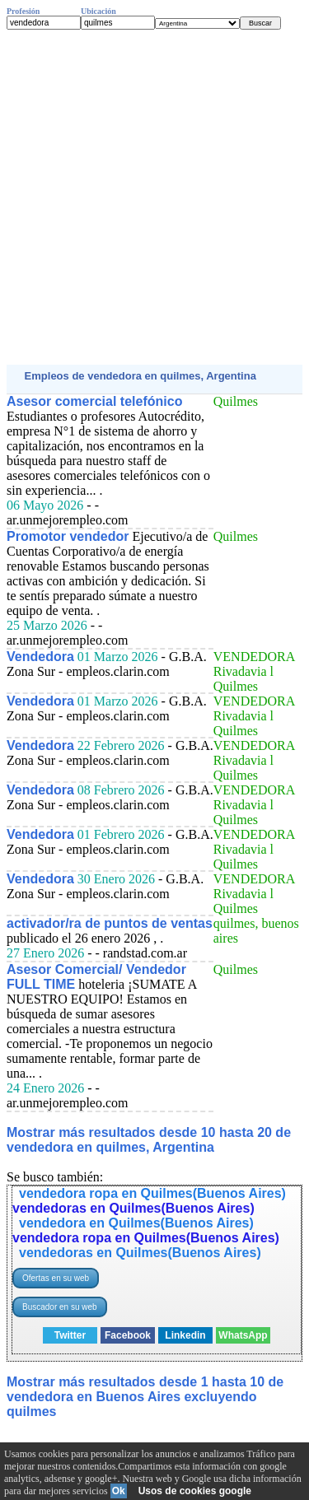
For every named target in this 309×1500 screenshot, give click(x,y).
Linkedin (185, 1335)
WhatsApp (242, 1335)
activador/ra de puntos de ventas (110, 923)
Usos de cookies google (194, 1491)
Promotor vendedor (68, 536)
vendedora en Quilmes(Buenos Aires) (136, 1223)
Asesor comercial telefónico (94, 401)
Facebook (128, 1335)
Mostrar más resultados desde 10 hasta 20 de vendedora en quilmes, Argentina (149, 1139)
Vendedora (40, 657)
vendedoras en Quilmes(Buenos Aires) (133, 1208)
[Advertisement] (154, 197)
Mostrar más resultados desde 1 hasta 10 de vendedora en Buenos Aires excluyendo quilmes (145, 1396)
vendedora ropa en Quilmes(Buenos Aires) (152, 1193)
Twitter (70, 1335)
